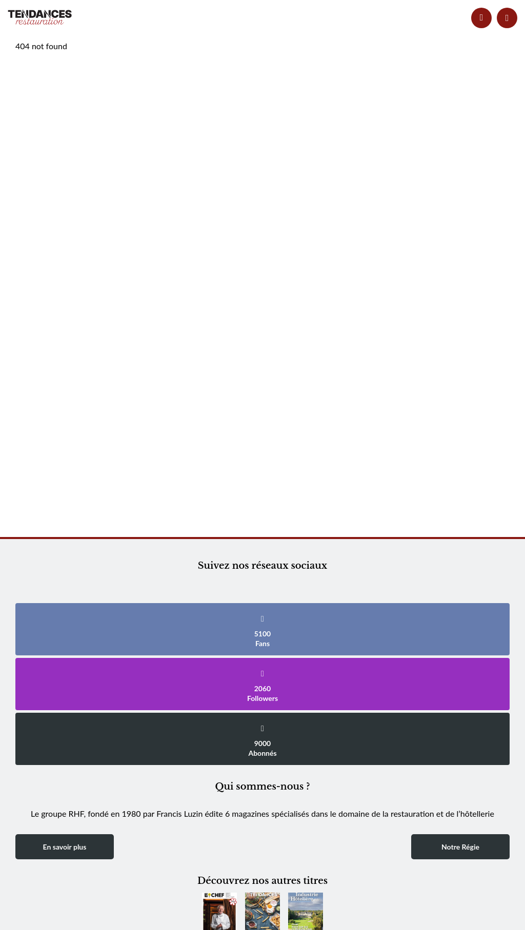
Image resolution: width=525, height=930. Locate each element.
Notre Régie (460, 846)
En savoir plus (65, 846)
